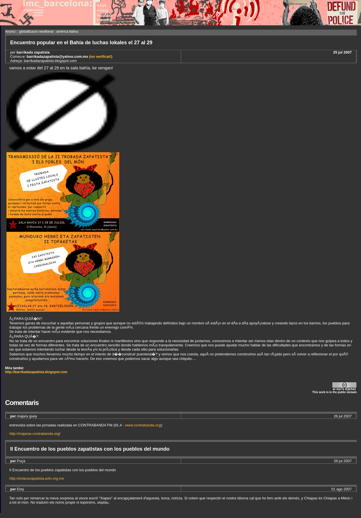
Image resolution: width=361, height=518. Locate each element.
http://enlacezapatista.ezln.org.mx (36, 478)
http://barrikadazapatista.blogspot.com (36, 372)
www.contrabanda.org (142, 425)
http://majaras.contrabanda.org (34, 433)
